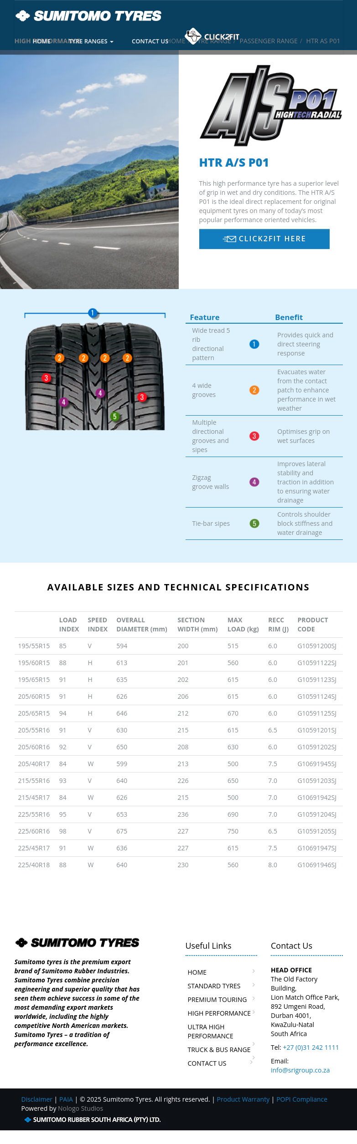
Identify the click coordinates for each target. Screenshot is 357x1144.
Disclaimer (36, 1099)
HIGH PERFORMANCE (219, 1013)
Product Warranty (243, 1099)
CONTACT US (150, 41)
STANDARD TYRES (214, 985)
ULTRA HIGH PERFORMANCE (210, 1031)
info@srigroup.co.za (300, 1070)
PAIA (66, 1099)
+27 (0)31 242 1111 (311, 1047)
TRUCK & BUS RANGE (219, 1049)
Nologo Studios (80, 1108)
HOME (42, 41)
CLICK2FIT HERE (264, 239)
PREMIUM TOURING (217, 999)
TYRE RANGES (91, 41)
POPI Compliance (301, 1099)
